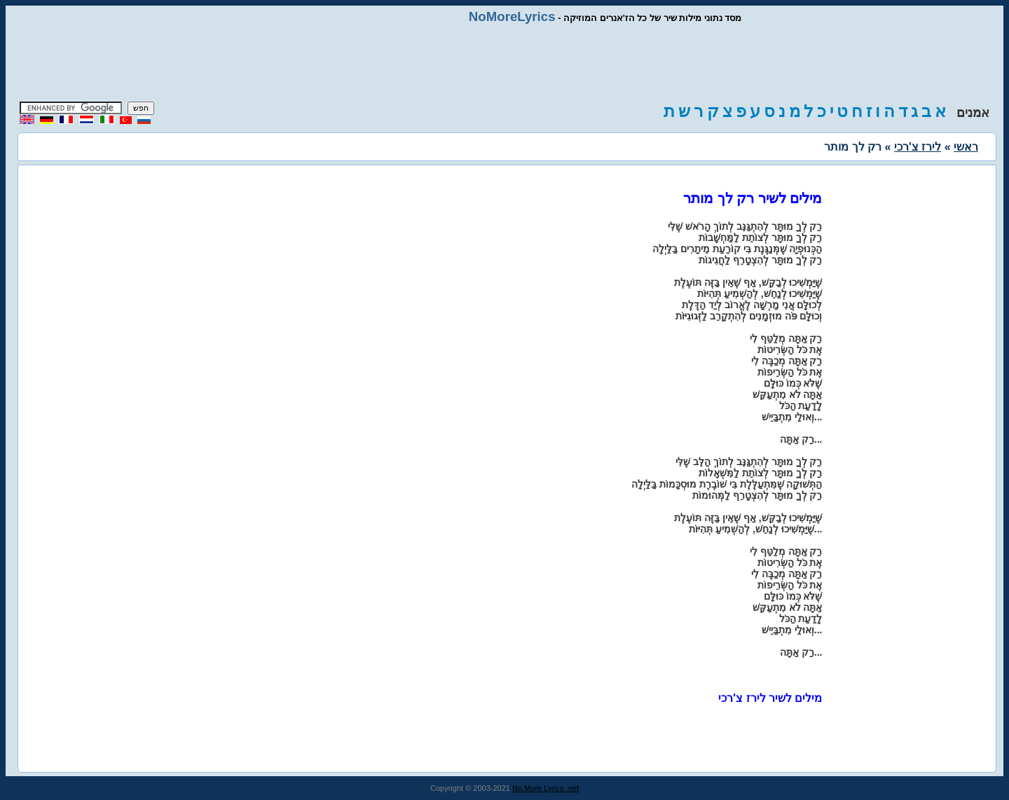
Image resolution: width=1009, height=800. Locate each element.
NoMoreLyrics (512, 16)
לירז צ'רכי (917, 147)
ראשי (966, 147)
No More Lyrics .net (545, 788)
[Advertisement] (504, 63)
